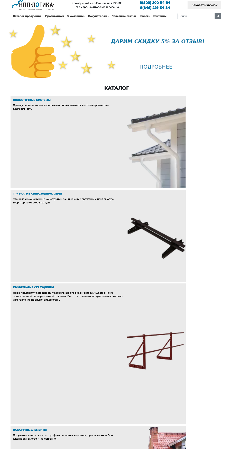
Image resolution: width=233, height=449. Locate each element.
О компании (75, 16)
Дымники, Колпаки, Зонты (93, 421)
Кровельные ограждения (93, 412)
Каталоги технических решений (201, 402)
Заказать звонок (204, 5)
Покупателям (97, 16)
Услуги (142, 407)
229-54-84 (155, 8)
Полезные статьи (123, 16)
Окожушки (84, 426)
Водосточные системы (91, 402)
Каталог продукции (27, 16)
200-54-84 (155, 3)
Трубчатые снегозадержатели (96, 407)
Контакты (159, 16)
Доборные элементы (90, 416)
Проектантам (54, 16)
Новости (144, 16)
